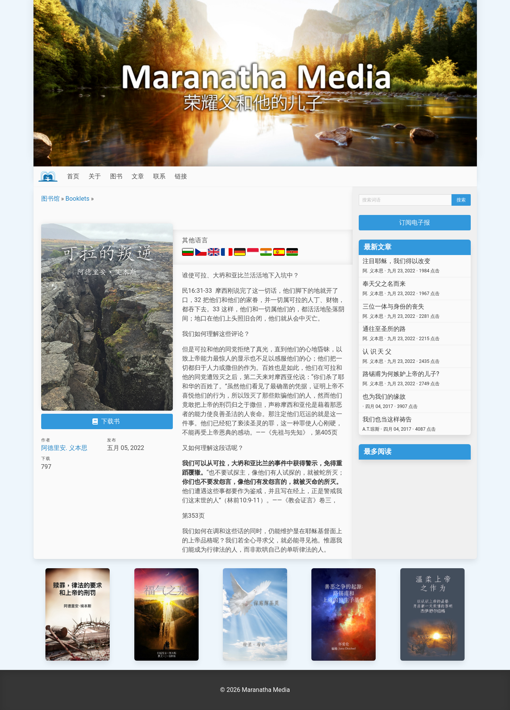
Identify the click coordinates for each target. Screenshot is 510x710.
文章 (138, 176)
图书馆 (50, 198)
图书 (116, 176)
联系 (159, 176)
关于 (95, 176)
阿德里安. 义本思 (64, 448)
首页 (73, 176)
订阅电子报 (414, 222)
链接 (181, 176)
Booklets (77, 198)
